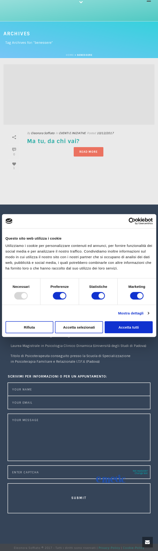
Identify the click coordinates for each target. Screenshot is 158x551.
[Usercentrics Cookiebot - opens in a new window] (132, 221)
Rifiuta (29, 327)
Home (70, 54)
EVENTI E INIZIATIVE (72, 133)
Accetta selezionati (79, 327)
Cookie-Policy (133, 548)
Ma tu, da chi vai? (53, 141)
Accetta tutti (128, 327)
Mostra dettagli (130, 313)
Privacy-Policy (109, 548)
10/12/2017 (105, 133)
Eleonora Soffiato (42, 133)
